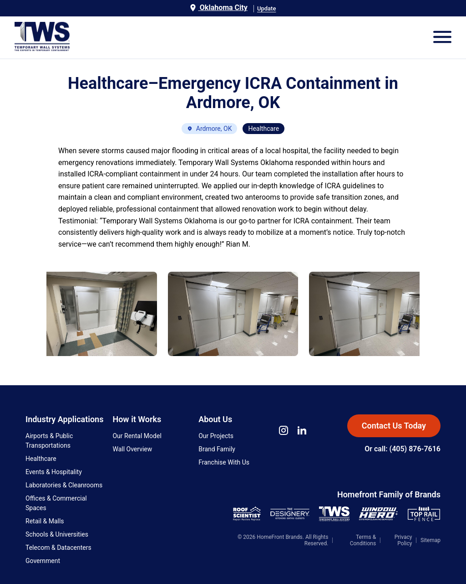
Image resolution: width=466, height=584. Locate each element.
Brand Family (216, 449)
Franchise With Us (223, 462)
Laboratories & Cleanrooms (63, 485)
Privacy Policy (403, 540)
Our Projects (215, 435)
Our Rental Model (136, 435)
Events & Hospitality (53, 471)
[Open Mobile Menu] (442, 38)
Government (42, 560)
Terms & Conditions (363, 540)
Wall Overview (132, 449)
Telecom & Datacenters (58, 547)
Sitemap (430, 540)
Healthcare (40, 458)
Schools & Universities (56, 534)
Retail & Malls (44, 521)
